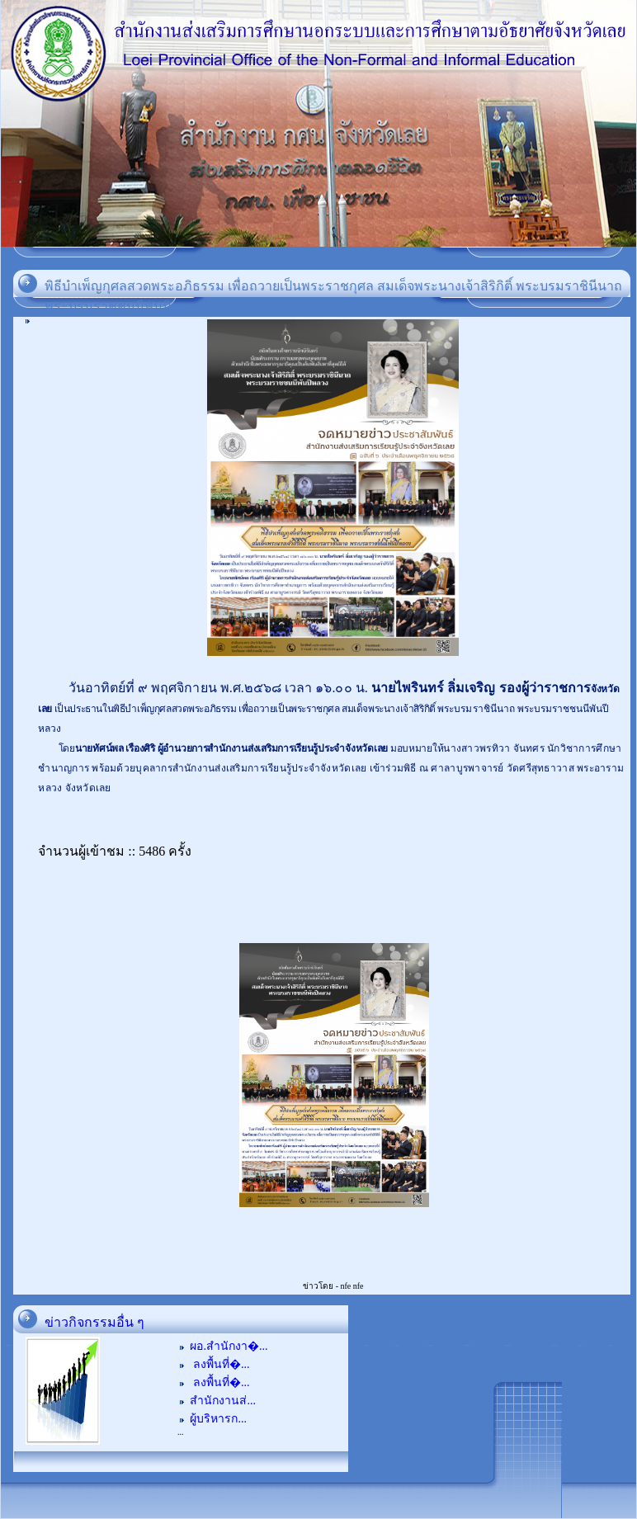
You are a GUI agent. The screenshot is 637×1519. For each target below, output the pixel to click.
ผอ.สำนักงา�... (228, 1346)
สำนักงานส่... (223, 1400)
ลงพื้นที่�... (219, 1364)
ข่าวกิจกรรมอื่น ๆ (94, 1322)
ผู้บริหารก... (218, 1419)
